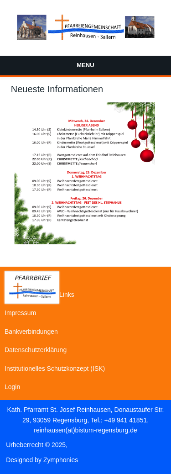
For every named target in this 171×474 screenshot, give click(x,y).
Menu (85, 65)
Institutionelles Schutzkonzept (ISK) (55, 368)
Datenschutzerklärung (36, 349)
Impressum (20, 312)
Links (66, 294)
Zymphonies (60, 459)
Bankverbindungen (31, 331)
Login (12, 386)
